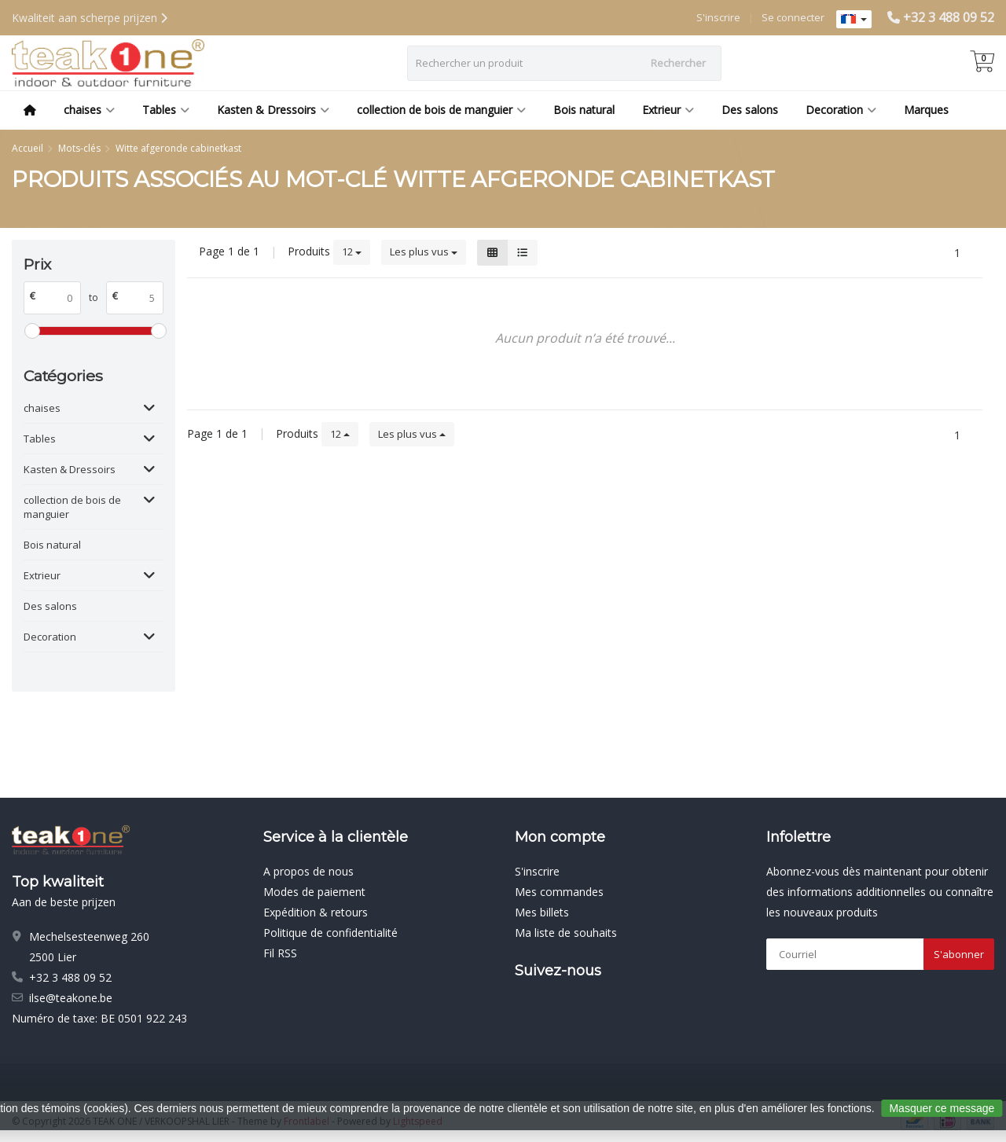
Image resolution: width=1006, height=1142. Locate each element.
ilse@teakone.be (70, 997)
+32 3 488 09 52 (948, 17)
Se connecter (793, 17)
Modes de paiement (314, 891)
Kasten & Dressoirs (273, 109)
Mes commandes (559, 891)
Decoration (841, 109)
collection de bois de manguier (441, 109)
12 (352, 251)
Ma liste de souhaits (566, 932)
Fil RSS (280, 953)
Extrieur (668, 109)
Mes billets (542, 912)
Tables (165, 109)
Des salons (749, 109)
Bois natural (584, 109)
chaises (89, 109)
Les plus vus (423, 251)
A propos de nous (308, 871)
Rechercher (678, 63)
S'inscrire (718, 17)
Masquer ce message (941, 1108)
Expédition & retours (315, 912)
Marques (926, 109)
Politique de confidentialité (330, 932)
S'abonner (959, 954)
